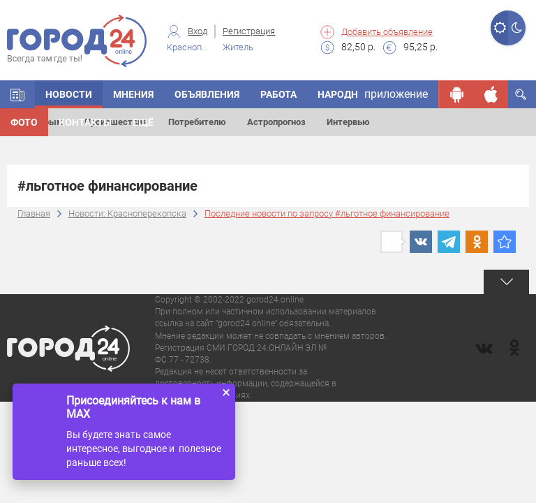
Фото (24, 122)
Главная (33, 213)
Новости (68, 94)
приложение (396, 94)
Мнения (133, 94)
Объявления (206, 94)
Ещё (143, 122)
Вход (197, 31)
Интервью (348, 122)
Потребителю (197, 122)
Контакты (85, 122)
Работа (278, 94)
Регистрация (249, 31)
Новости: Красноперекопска (127, 213)
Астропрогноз (276, 122)
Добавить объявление (387, 32)
